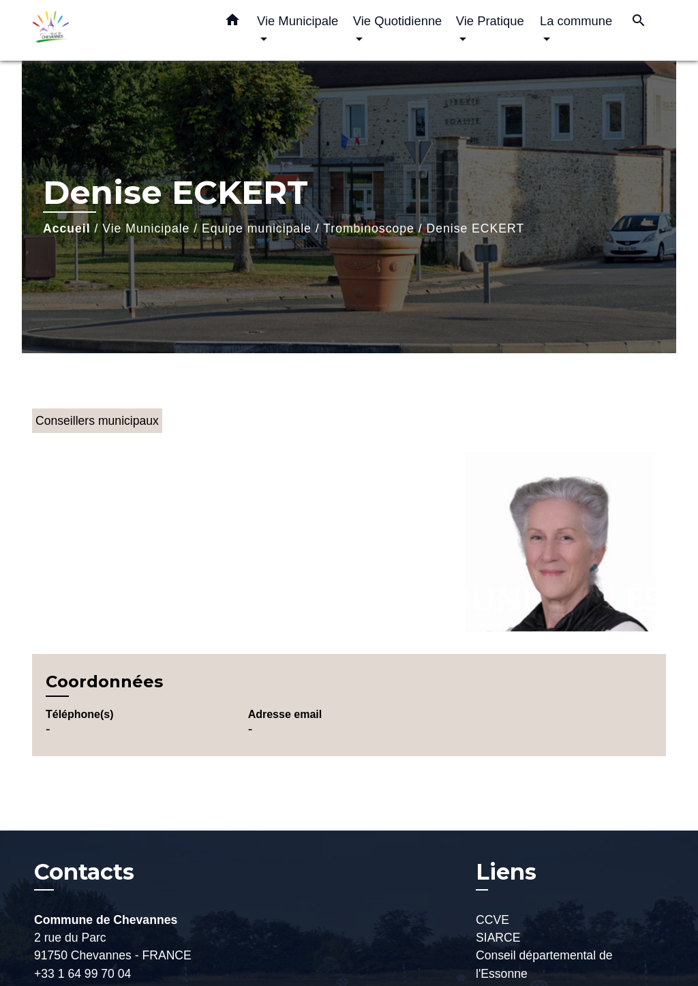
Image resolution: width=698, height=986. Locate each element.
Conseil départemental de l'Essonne (544, 964)
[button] (232, 22)
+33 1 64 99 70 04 (82, 974)
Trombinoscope (368, 228)
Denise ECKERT (475, 228)
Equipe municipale (257, 228)
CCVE (492, 920)
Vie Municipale (145, 228)
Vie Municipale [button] (297, 21)
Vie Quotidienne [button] (397, 21)
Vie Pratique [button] (490, 21)
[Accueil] (117, 30)
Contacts (84, 872)
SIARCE (498, 937)
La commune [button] (576, 21)
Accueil (67, 228)
